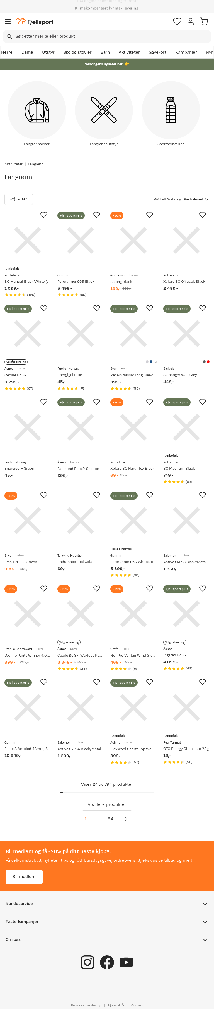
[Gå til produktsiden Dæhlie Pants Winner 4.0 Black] (27, 614)
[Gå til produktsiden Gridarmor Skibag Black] (133, 240)
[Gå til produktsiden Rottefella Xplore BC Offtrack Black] (186, 240)
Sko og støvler (78, 52)
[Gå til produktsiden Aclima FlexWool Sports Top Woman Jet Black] (133, 707)
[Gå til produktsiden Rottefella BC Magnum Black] (186, 427)
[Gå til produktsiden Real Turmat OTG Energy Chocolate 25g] (186, 707)
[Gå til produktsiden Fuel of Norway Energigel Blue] (80, 333)
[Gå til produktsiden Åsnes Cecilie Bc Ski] (27, 333)
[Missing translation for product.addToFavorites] (43, 215)
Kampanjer (186, 52)
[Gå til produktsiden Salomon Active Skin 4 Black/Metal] (80, 707)
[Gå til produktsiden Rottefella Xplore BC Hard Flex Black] (133, 427)
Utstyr (48, 52)
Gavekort (158, 52)
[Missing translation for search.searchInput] (9, 36)
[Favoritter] (177, 21)
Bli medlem (24, 877)
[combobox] (107, 36)
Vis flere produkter (107, 805)
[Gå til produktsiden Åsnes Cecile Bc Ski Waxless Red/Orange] (80, 614)
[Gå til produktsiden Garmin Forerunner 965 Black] (80, 240)
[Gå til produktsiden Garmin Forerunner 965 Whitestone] (133, 520)
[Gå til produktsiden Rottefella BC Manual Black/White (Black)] (27, 240)
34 (110, 819)
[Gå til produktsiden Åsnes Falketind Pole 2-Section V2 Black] (80, 427)
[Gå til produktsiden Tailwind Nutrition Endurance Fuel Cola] (80, 520)
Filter (18, 199)
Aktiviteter (129, 52)
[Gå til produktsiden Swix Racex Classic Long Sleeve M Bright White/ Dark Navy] (133, 333)
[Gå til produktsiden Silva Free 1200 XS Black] (27, 520)
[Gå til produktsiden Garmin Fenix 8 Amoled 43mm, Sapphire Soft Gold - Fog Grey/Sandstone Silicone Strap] (27, 707)
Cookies (137, 1005)
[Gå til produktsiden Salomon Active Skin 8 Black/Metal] (186, 520)
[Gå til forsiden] (35, 22)
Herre (7, 52)
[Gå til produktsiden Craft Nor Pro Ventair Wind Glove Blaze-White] (133, 614)
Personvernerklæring (86, 1005)
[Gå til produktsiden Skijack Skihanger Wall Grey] (186, 333)
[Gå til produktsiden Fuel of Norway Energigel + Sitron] (27, 427)
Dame (27, 52)
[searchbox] (112, 36)
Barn (105, 52)
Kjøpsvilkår (116, 1005)
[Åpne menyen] (8, 21)
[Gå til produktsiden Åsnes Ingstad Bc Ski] (186, 614)
